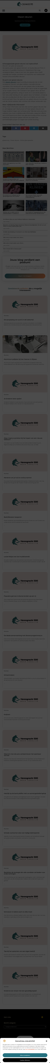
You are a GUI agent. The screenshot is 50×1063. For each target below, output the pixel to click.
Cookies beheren (25, 1060)
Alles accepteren (25, 1055)
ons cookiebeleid (29, 1049)
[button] (46, 1041)
